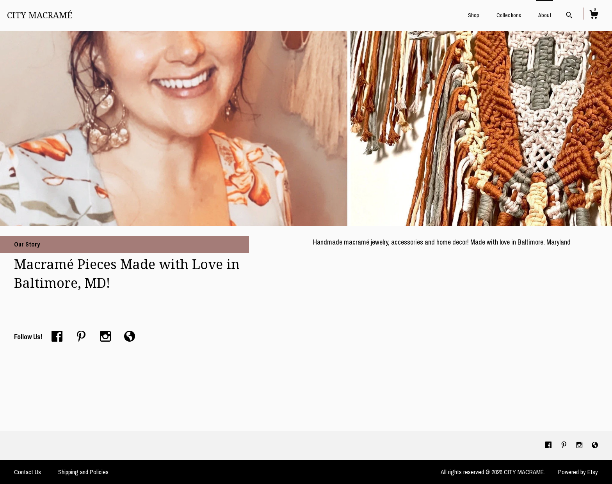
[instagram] (580, 445)
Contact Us (27, 472)
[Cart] (593, 15)
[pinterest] (565, 445)
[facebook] (549, 445)
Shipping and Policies (83, 472)
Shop (473, 15)
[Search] (569, 16)
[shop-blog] (595, 445)
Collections (508, 15)
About (544, 15)
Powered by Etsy (578, 472)
